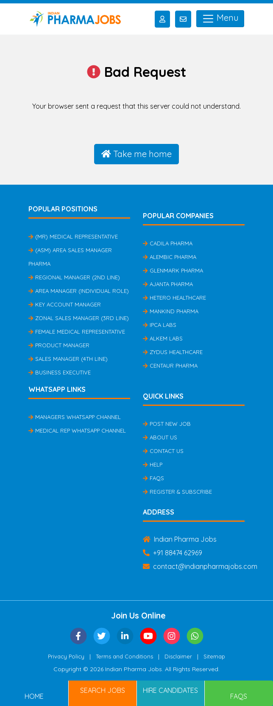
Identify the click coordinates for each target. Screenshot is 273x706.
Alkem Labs (163, 338)
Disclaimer (178, 656)
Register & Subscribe (177, 491)
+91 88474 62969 (172, 552)
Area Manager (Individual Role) (78, 290)
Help (152, 464)
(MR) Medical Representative (73, 236)
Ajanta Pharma (168, 284)
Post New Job (167, 423)
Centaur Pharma (170, 365)
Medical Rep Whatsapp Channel (77, 430)
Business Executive (59, 372)
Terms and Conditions (124, 656)
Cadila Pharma (167, 243)
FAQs (153, 478)
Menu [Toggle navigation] (220, 18)
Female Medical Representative (76, 331)
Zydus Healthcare (173, 352)
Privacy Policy (66, 656)
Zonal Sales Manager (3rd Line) (78, 318)
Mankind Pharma (170, 311)
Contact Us (163, 450)
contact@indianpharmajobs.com (200, 566)
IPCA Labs (159, 324)
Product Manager (58, 345)
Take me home (136, 154)
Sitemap (214, 656)
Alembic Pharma (169, 256)
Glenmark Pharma (173, 270)
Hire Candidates (170, 690)
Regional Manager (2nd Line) (74, 277)
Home (34, 696)
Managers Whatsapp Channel (74, 416)
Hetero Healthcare (174, 297)
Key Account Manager (64, 304)
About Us (160, 437)
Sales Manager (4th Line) (68, 358)
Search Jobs (102, 690)
